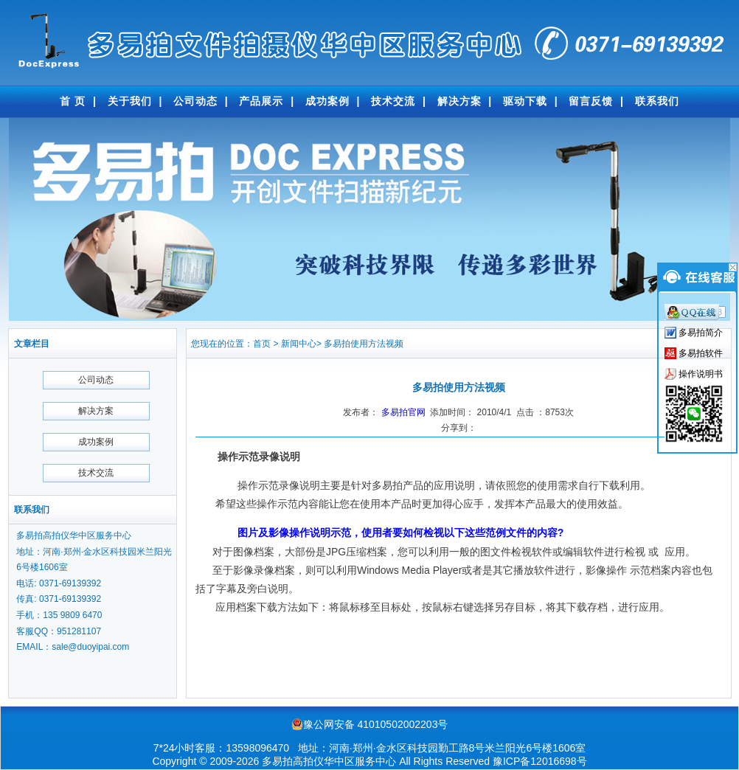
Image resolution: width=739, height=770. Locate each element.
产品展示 (261, 101)
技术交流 (393, 101)
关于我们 (130, 101)
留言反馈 (591, 101)
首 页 (73, 101)
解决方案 (459, 101)
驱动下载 (525, 101)
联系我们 (657, 101)
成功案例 (327, 101)
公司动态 (195, 101)
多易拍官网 (403, 412)
